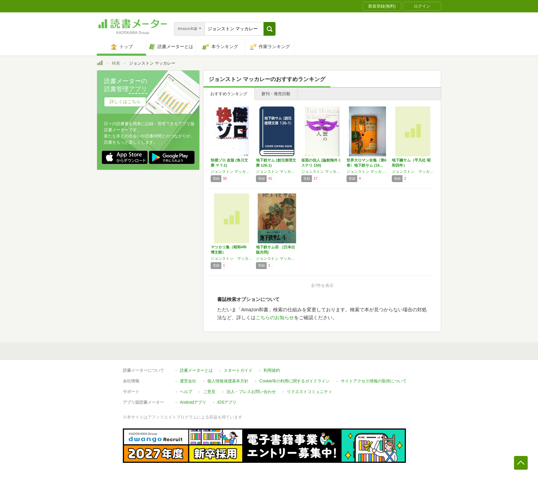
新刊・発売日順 (275, 93)
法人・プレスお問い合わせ (251, 392)
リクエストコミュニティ (309, 392)
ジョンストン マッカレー (232, 171)
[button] (270, 29)
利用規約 (272, 370)
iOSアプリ (226, 402)
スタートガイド (238, 370)
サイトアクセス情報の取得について (374, 381)
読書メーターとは (196, 370)
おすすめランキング (228, 93)
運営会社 (188, 381)
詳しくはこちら (125, 101)
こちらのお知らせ (275, 317)
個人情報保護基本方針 (227, 381)
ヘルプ (186, 392)
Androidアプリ (193, 402)
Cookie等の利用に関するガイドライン (294, 381)
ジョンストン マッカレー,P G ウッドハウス (367, 171)
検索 (116, 63)
